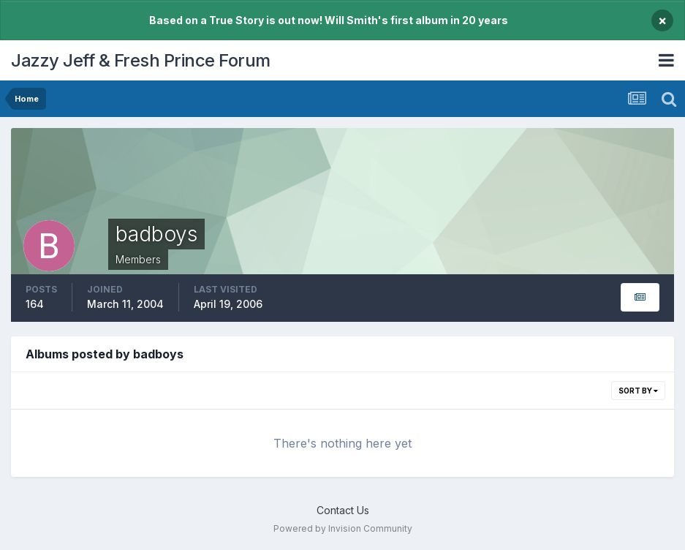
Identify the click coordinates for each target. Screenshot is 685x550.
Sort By (638, 390)
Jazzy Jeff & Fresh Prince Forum (140, 60)
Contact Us (343, 510)
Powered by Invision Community (342, 528)
